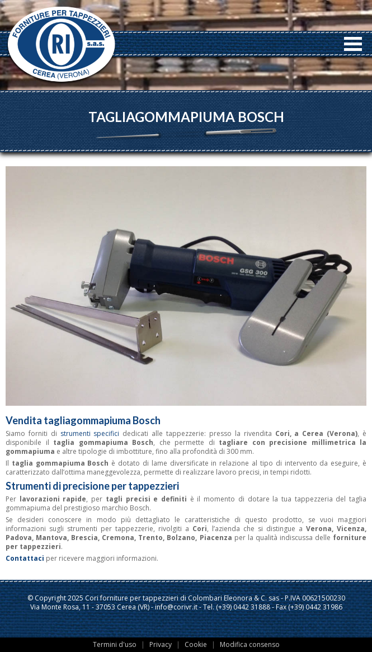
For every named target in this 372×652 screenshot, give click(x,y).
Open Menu (353, 44)
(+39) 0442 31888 (243, 607)
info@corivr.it (176, 607)
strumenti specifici (90, 433)
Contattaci (25, 558)
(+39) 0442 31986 (315, 607)
